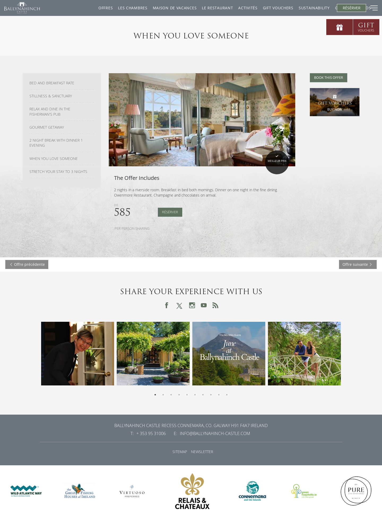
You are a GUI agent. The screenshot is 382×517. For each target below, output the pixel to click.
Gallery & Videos (308, 7)
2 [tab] (163, 394)
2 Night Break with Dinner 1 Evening (56, 143)
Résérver (170, 212)
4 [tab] (179, 394)
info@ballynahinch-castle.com (215, 433)
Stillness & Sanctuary (50, 96)
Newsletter (202, 451)
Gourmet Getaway (46, 127)
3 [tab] (171, 394)
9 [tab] (219, 394)
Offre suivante (357, 264)
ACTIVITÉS (203, 7)
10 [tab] (226, 394)
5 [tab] (187, 394)
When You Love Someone (53, 158)
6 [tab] (195, 394)
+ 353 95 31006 (151, 433)
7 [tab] (203, 394)
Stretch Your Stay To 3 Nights (58, 171)
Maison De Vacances (130, 7)
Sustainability (269, 7)
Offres (61, 7)
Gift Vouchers (233, 7)
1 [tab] (155, 394)
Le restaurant (172, 7)
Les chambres (87, 7)
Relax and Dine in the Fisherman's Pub (49, 111)
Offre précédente (27, 264)
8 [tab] (211, 394)
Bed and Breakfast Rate (51, 83)
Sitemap (179, 451)
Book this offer (328, 77)
